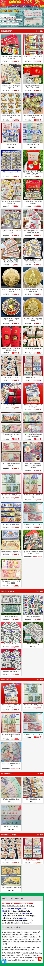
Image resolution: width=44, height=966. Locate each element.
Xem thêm (39, 31)
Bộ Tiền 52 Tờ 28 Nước (10, 405)
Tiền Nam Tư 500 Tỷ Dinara (33, 524)
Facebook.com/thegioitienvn (14, 908)
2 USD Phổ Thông (33, 644)
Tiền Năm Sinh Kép (33, 144)
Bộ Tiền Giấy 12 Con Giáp (11, 524)
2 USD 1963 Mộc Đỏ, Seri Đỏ (11, 671)
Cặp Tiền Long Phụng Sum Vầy (11, 552)
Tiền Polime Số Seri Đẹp (11, 799)
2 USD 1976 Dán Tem (33, 616)
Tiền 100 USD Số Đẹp (33, 799)
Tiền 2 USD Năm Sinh (11, 644)
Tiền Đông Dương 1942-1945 (11, 887)
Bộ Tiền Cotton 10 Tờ (33, 377)
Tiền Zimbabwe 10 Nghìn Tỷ (11, 495)
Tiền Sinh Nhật (11, 144)
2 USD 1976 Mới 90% (11, 616)
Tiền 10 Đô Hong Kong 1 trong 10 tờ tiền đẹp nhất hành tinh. (33, 465)
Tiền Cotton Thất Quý (11, 826)
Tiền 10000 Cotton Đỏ (11, 377)
